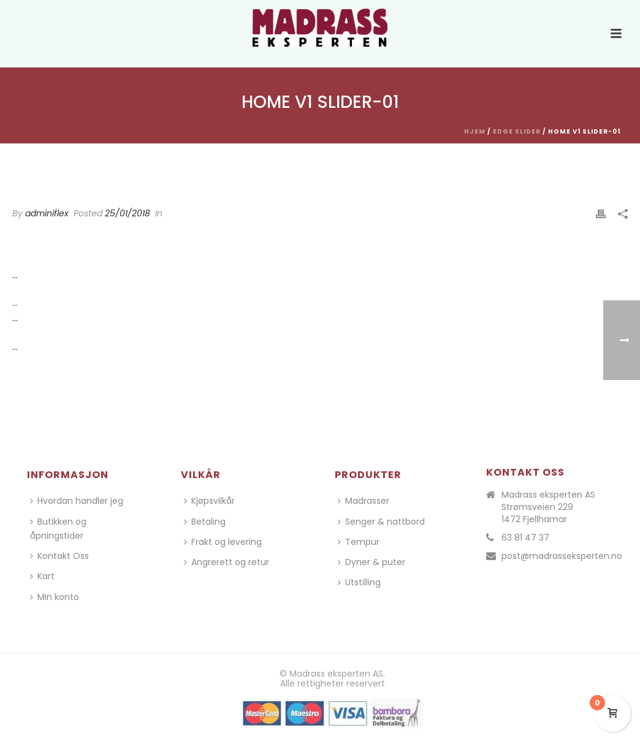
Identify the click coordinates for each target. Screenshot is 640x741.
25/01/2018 (127, 213)
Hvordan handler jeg (76, 501)
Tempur (358, 542)
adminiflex (47, 213)
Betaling (205, 521)
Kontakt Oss (59, 556)
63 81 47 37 (525, 537)
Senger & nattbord (381, 521)
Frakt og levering (223, 542)
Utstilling (359, 582)
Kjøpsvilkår (209, 501)
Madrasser (363, 501)
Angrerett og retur (226, 562)
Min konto (54, 597)
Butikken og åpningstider (58, 528)
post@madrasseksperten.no (561, 555)
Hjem (475, 131)
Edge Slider (517, 131)
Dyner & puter (371, 562)
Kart (42, 576)
